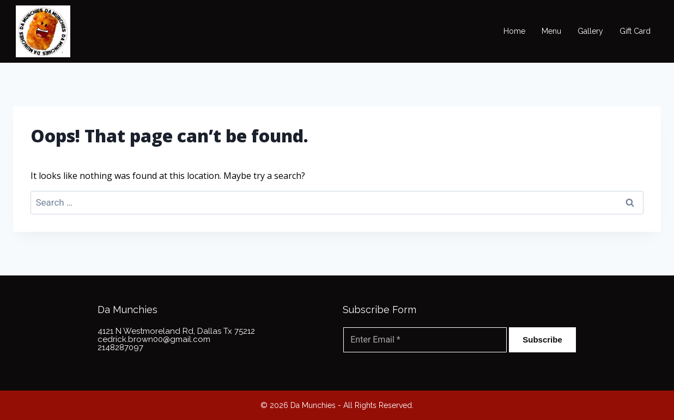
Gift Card (635, 31)
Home (514, 31)
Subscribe (542, 339)
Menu (551, 31)
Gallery (590, 31)
